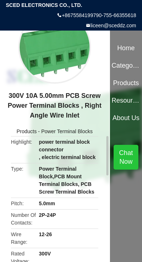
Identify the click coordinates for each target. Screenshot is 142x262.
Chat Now (126, 157)
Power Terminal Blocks (66, 131)
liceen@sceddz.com (114, 25)
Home (126, 48)
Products (26, 131)
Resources (125, 100)
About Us (126, 118)
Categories (125, 65)
